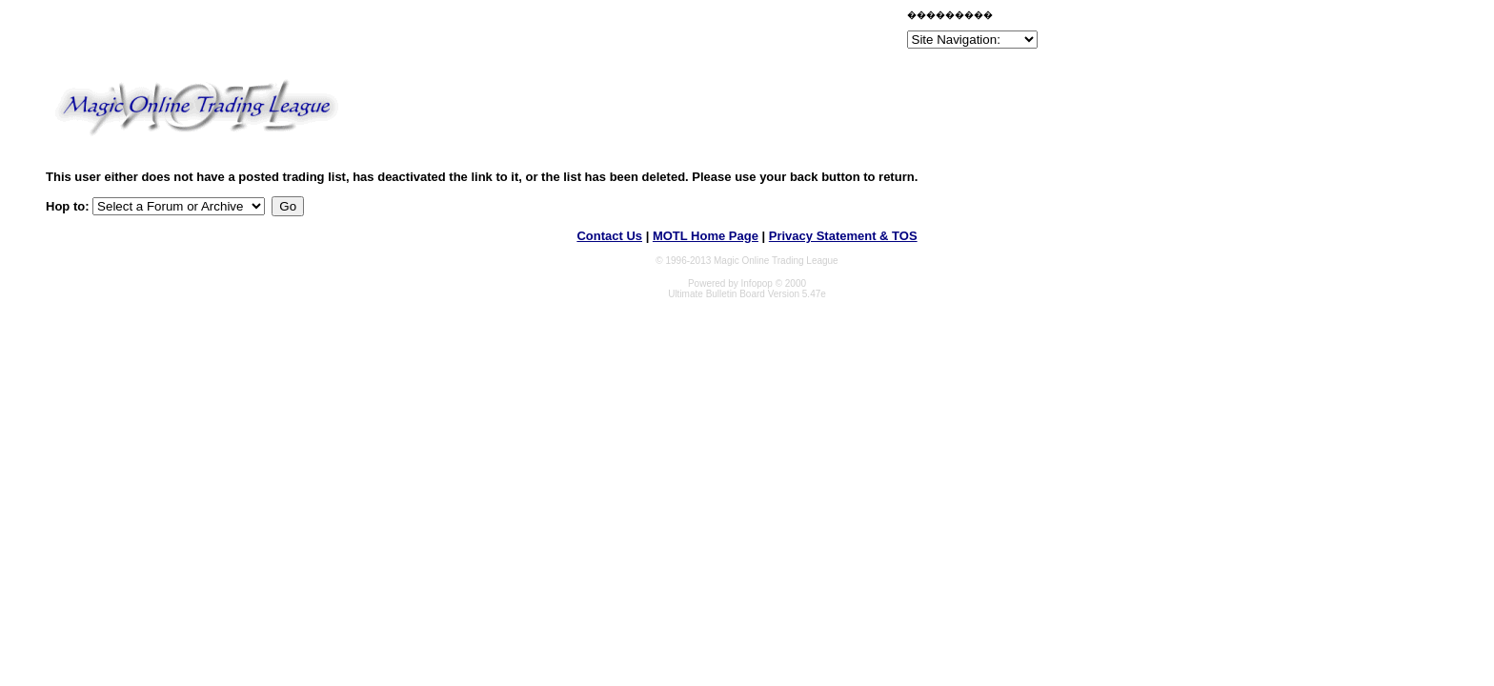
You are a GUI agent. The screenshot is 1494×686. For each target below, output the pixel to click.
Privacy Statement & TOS (843, 236)
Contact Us (609, 236)
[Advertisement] (680, 32)
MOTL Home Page (705, 236)
